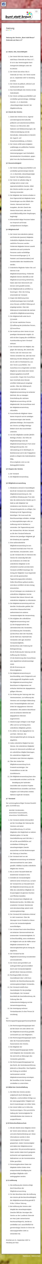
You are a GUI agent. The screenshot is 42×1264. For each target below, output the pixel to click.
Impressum (26, 1256)
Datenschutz (36, 1256)
